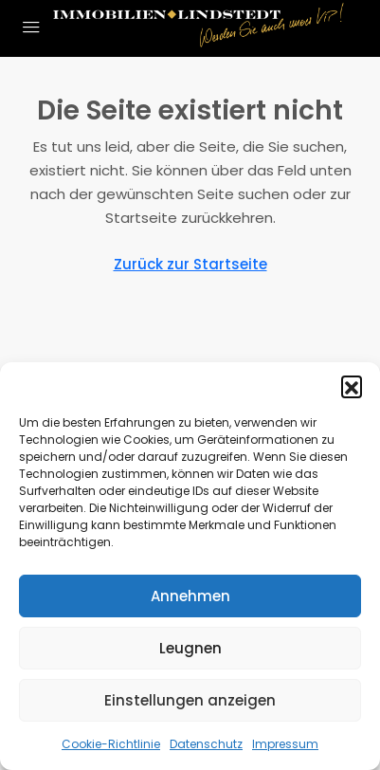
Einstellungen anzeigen (190, 700)
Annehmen (190, 596)
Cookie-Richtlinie (111, 744)
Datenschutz (206, 744)
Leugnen (190, 648)
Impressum (285, 744)
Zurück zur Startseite (190, 264)
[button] (351, 385)
